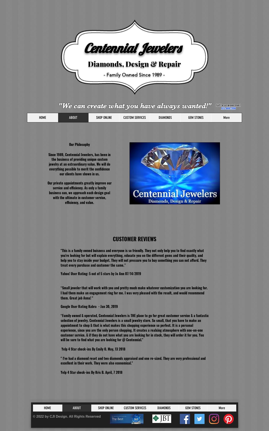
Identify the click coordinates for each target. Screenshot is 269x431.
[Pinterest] (229, 419)
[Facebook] (185, 419)
